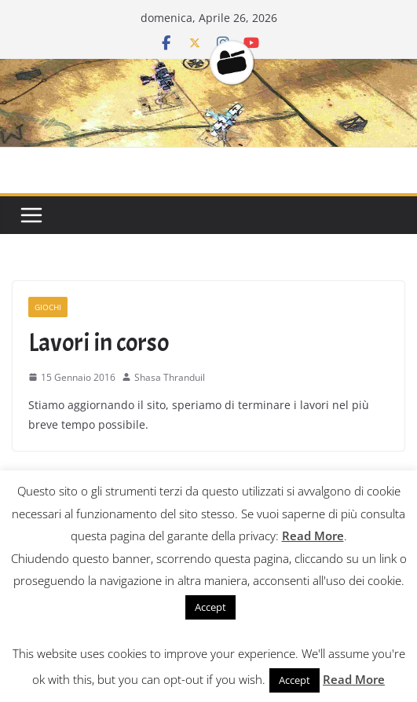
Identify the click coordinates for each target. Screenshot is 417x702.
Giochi (48, 307)
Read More (313, 535)
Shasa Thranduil (169, 377)
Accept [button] (210, 607)
